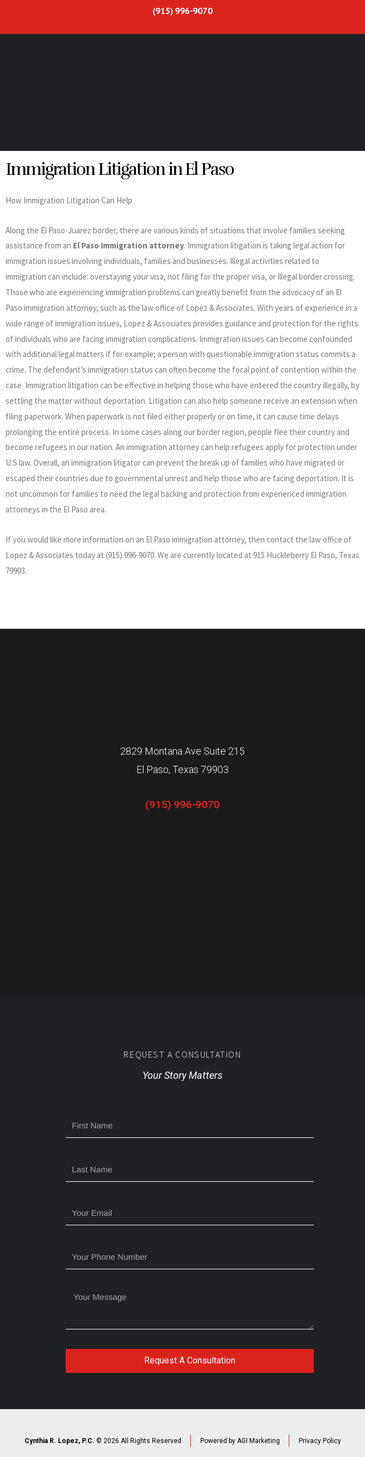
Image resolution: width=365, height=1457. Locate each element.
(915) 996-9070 (182, 10)
